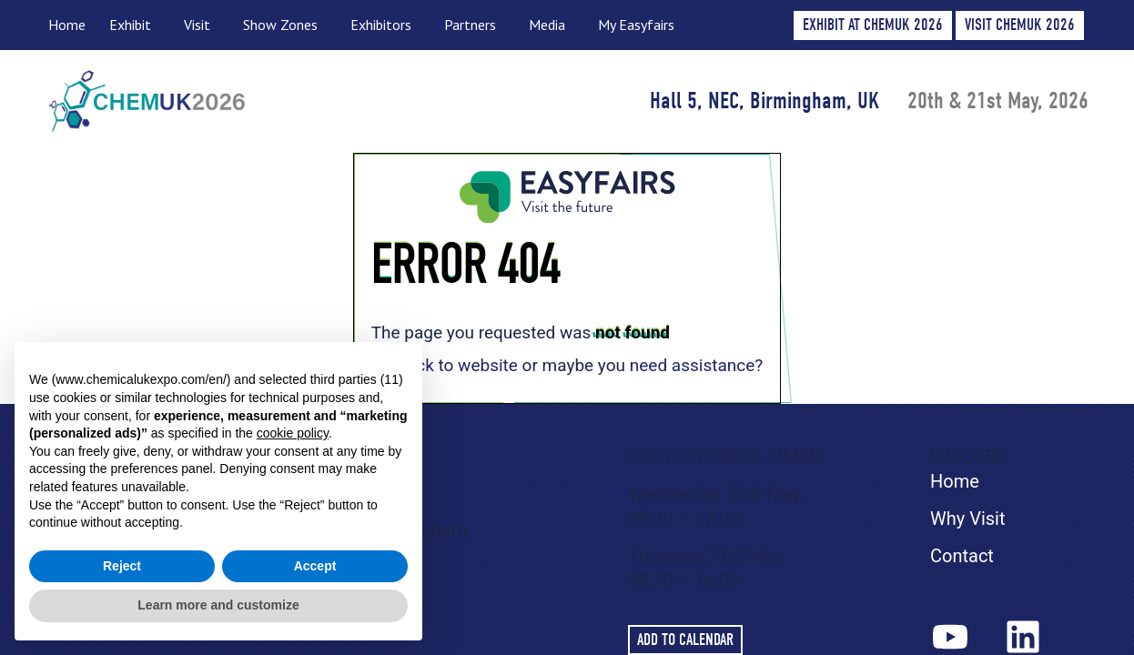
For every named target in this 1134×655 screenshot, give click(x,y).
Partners (474, 25)
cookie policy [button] (293, 433)
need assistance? (697, 365)
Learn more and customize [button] (218, 605)
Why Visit (968, 518)
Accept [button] (315, 566)
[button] (1020, 25)
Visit (201, 25)
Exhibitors (385, 25)
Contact (962, 556)
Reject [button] (122, 566)
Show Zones (285, 25)
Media (551, 25)
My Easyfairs (636, 24)
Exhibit (134, 25)
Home (67, 24)
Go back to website (444, 365)
